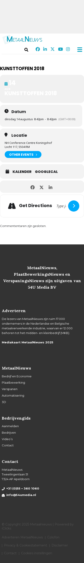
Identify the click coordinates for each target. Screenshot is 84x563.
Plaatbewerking (13, 382)
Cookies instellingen (36, 553)
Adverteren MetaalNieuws (22, 537)
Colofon (53, 537)
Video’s (7, 439)
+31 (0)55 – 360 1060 (22, 488)
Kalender (22, 172)
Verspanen (9, 389)
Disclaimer (60, 545)
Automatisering (13, 395)
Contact (8, 445)
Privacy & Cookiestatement (25, 545)
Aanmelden (10, 426)
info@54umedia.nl (21, 495)
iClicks (6, 528)
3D (4, 402)
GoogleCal (46, 172)
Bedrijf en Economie (17, 376)
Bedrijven (9, 432)
